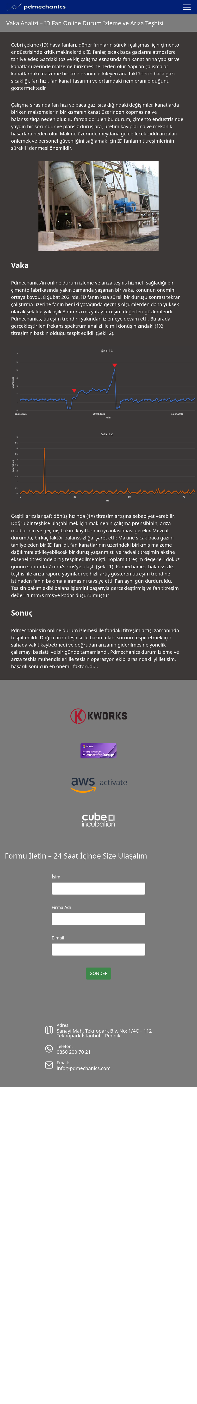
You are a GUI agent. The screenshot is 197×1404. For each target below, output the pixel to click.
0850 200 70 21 (74, 1052)
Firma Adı (61, 907)
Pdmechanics (26, 282)
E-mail (58, 938)
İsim (56, 877)
